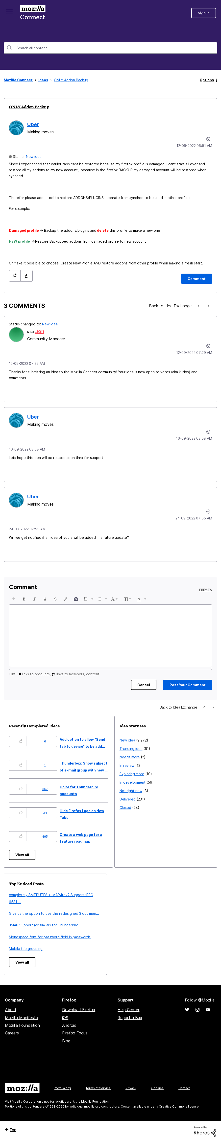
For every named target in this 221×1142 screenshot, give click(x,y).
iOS (65, 1017)
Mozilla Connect (33, 13)
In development (133, 782)
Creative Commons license (179, 1106)
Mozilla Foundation (22, 1025)
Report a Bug (130, 1017)
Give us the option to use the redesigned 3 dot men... (54, 913)
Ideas (43, 80)
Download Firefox (78, 1009)
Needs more (130, 757)
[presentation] (14, 599)
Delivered (128, 799)
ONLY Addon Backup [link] (71, 80)
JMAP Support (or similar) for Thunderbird (43, 925)
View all (22, 855)
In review (127, 765)
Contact (184, 1088)
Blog (66, 1040)
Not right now (131, 791)
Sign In (204, 13)
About (10, 1009)
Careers (12, 1032)
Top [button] (13, 1130)
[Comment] (196, 279)
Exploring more (132, 774)
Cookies (157, 1088)
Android (69, 1025)
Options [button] (207, 80)
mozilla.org (62, 1088)
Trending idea (131, 748)
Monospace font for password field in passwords (50, 937)
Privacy (130, 1088)
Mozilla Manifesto (21, 1017)
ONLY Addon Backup (29, 107)
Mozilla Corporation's (27, 1101)
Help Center (128, 1009)
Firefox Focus (74, 1032)
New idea (34, 156)
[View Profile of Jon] (39, 331)
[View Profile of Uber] (33, 124)
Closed (125, 807)
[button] (15, 275)
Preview (205, 589)
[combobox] (110, 48)
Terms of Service (98, 1088)
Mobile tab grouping (26, 948)
